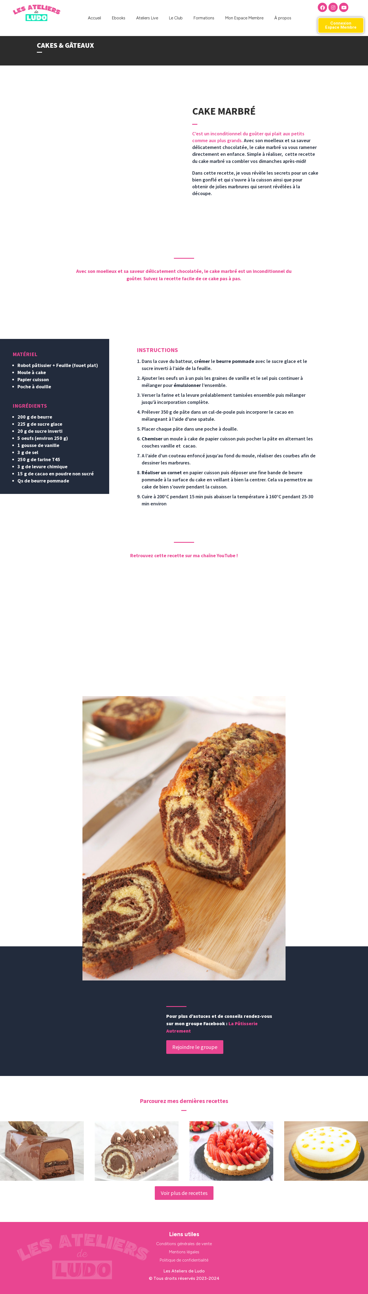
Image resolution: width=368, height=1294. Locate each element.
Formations (204, 18)
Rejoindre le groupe (194, 1046)
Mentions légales (184, 1252)
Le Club (176, 18)
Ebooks (118, 18)
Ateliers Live (147, 18)
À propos (282, 18)
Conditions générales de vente (184, 1243)
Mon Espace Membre (244, 18)
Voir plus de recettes (184, 1192)
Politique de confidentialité (184, 1260)
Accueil (94, 18)
